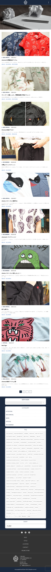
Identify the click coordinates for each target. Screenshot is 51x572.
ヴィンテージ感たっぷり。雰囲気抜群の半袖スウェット (16, 95)
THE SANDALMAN (38, 501)
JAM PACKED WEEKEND (23, 469)
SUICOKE (34, 498)
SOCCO (19, 498)
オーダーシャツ (25, 513)
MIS (38, 480)
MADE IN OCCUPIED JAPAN (13, 480)
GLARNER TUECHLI (21, 454)
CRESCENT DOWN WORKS (25, 445)
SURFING (19, 501)
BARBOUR (19, 436)
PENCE (17, 489)
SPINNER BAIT (26, 498)
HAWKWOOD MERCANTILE (13, 460)
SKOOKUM (13, 498)
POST (25, 537)
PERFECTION (24, 489)
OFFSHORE (33, 483)
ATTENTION (9, 411)
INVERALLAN (20, 466)
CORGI (39, 442)
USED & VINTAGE (29, 507)
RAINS (25, 492)
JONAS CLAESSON (24, 472)
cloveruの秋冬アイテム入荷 (9, 381)
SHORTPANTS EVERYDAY (37, 495)
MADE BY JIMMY (27, 477)
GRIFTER (30, 454)
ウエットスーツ (16, 513)
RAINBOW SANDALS (17, 492)
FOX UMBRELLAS (23, 451)
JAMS (17, 472)
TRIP (40, 504)
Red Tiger (4, 345)
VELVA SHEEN (10, 510)
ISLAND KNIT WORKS (37, 466)
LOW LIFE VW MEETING (30, 475)
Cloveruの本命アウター (8, 130)
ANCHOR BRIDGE (18, 433)
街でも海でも (5, 309)
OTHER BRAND (10, 489)
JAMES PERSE (10, 472)
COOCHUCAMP (32, 442)
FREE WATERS (32, 451)
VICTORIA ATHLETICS (20, 510)
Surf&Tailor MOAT (25, 2)
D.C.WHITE (9, 448)
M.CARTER (19, 477)
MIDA (23, 480)
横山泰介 (24, 516)
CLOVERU (8, 64)
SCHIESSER (26, 495)
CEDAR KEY (10, 442)
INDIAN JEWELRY (11, 466)
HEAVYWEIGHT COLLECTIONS (28, 460)
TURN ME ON (10, 507)
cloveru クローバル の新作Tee (9, 201)
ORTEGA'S (33, 486)
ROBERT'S (9, 495)
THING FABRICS (10, 504)
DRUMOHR (29, 448)
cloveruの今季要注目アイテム (9, 60)
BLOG (3, 64)
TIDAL (27, 504)
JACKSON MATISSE (11, 469)
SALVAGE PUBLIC (18, 495)
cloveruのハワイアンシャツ (9, 237)
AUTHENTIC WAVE (11, 436)
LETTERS (20, 475)
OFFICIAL (5, 343)
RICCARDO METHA (39, 492)
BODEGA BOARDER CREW (13, 439)
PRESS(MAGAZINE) (39, 489)
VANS (36, 507)
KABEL (32, 472)
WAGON (29, 510)
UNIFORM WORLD (19, 507)
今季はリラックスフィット (8, 164)
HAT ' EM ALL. (29, 457)
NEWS (7, 418)
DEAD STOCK (17, 448)
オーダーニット (10, 516)
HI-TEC (22, 463)
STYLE (25, 540)
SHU (8, 498)
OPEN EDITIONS (11, 486)
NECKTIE (22, 483)
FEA (42, 448)
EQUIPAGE (36, 448)
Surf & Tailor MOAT (11, 501)
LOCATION (25, 544)
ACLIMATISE (10, 433)
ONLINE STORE (25, 550)
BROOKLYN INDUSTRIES (27, 439)
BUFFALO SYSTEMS (39, 439)
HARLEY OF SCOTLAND (12, 457)
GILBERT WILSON (11, 454)
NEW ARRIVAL (6, 57)
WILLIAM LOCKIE (37, 510)
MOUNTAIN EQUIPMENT (12, 483)
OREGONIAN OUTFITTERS (22, 486)
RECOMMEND (6, 162)
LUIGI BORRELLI (11, 477)
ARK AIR (32, 433)
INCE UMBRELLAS (34, 463)
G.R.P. (39, 451)
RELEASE (14, 134)
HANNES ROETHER (38, 454)
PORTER (31, 489)
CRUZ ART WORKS (38, 445)
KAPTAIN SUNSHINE (11, 475)
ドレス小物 (18, 516)
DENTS (23, 448)
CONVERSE (24, 442)
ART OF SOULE (39, 433)
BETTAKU (26, 436)
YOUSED (9, 513)
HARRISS (22, 457)
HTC (27, 463)
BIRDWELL (32, 436)
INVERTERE (28, 466)
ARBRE (26, 433)
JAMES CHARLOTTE (36, 469)
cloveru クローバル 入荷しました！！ (11, 273)
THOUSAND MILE (20, 504)
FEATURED (15, 64)
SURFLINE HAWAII (27, 501)
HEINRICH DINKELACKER (13, 463)
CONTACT (25, 547)
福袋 (29, 516)
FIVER (15, 451)
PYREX (8, 492)
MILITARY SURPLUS (30, 480)
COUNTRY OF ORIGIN (12, 445)
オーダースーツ (33, 513)
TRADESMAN (34, 504)
